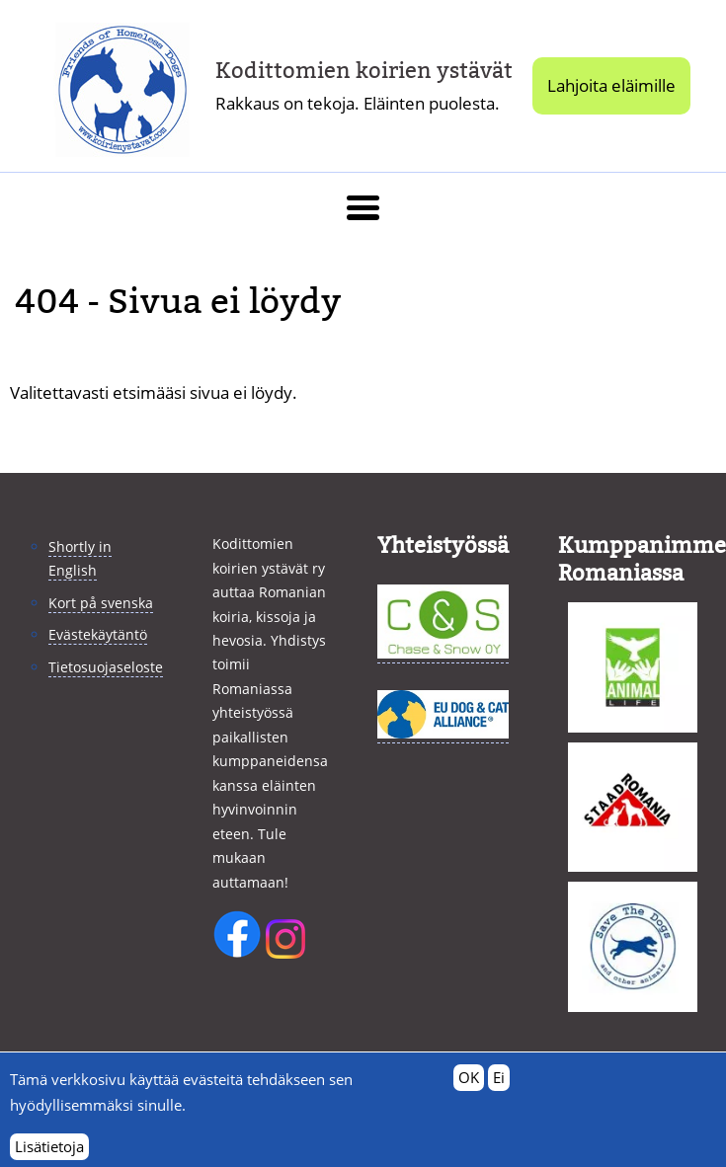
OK (468, 1087)
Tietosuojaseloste (105, 667)
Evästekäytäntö (97, 634)
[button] (363, 208)
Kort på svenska (100, 602)
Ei (499, 1087)
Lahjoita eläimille (611, 85)
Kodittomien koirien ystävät (364, 70)
